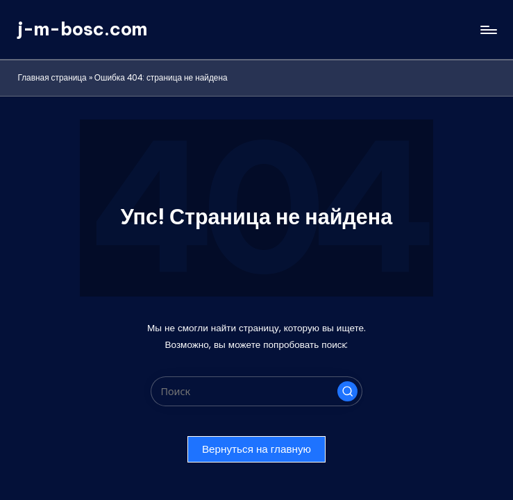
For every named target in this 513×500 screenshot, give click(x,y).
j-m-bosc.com (82, 29)
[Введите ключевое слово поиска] (256, 391)
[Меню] (487, 30)
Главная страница (51, 77)
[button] (347, 391)
